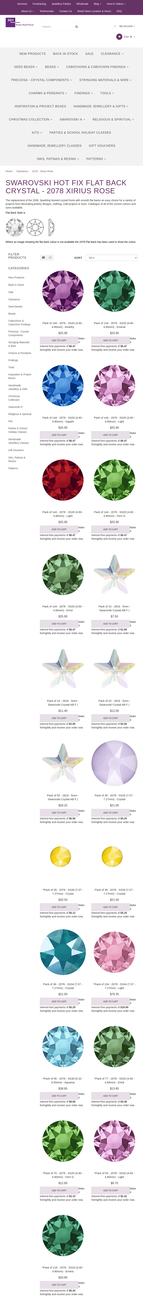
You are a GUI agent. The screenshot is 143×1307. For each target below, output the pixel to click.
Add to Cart (59, 340)
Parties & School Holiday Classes (80, 132)
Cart (125, 37)
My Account (123, 26)
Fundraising (39, 3)
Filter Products (17, 256)
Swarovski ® (72, 119)
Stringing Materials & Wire (105, 80)
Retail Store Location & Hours (94, 11)
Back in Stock (65, 53)
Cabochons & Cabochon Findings (97, 66)
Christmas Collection (30, 119)
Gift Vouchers (102, 145)
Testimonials (47, 11)
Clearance (112, 53)
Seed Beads (26, 66)
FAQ (119, 11)
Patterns (96, 158)
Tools (107, 93)
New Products (32, 53)
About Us (27, 11)
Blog (97, 3)
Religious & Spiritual (113, 119)
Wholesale (82, 3)
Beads (52, 66)
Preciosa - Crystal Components (41, 80)
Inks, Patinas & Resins (58, 158)
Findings (84, 93)
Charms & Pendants (48, 93)
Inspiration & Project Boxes (40, 106)
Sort (78, 257)
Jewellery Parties (61, 3)
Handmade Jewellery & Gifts (100, 106)
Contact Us (65, 11)
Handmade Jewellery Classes (55, 145)
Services (22, 3)
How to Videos (116, 3)
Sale (89, 53)
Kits (37, 132)
